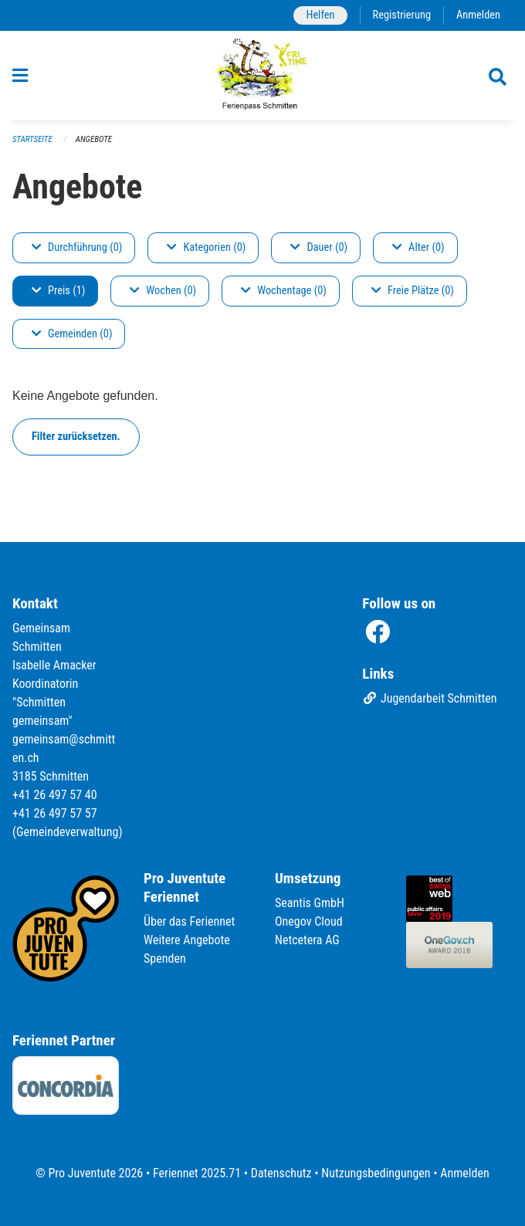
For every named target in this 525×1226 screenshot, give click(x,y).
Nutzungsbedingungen (375, 1173)
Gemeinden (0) (72, 333)
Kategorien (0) (206, 247)
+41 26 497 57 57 (54, 813)
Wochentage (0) (284, 290)
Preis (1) (58, 290)
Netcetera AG (307, 940)
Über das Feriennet (189, 921)
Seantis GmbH (309, 903)
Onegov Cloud (309, 921)
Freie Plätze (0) (412, 290)
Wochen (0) (163, 290)
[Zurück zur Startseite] (263, 76)
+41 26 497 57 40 (54, 794)
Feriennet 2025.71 (197, 1173)
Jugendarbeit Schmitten (429, 698)
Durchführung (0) (77, 247)
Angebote (94, 139)
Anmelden (478, 15)
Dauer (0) (318, 247)
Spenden (165, 958)
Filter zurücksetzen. (76, 436)
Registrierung (402, 15)
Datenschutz (281, 1173)
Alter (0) (418, 247)
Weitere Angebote (187, 940)
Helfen (320, 15)
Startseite (32, 139)
